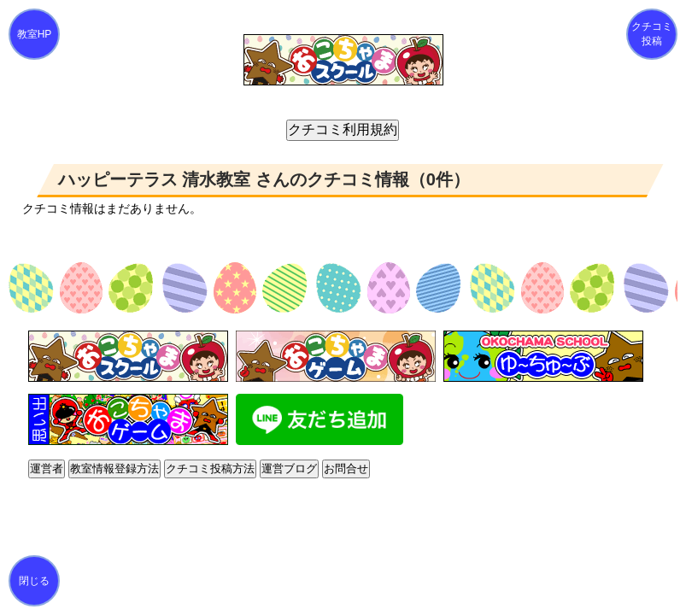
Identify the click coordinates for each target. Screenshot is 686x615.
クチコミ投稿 (651, 33)
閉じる (34, 581)
